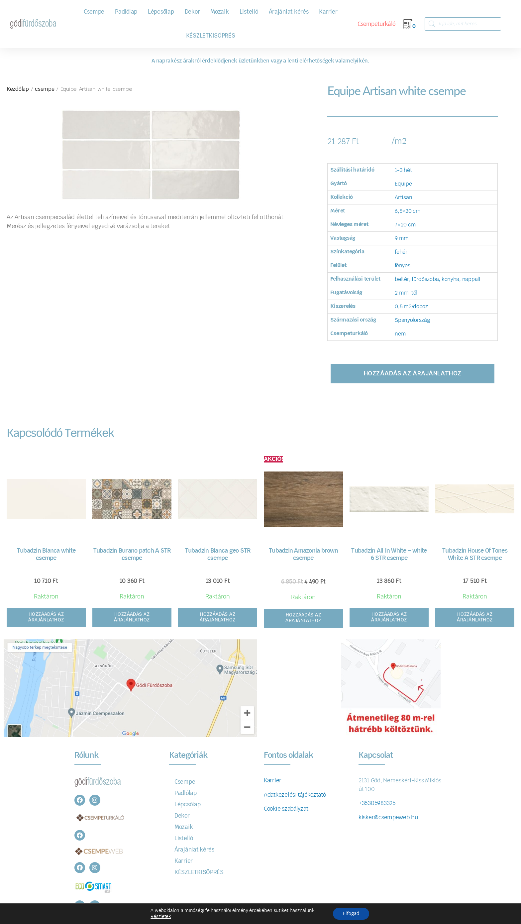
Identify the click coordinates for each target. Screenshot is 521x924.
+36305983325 (377, 803)
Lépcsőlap (161, 12)
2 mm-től (406, 293)
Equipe (403, 184)
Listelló (249, 12)
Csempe (94, 12)
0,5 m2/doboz (411, 306)
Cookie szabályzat (286, 809)
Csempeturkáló (376, 24)
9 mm (402, 238)
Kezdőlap (18, 89)
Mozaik (219, 12)
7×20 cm (405, 224)
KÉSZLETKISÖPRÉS (210, 36)
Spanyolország (412, 320)
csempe (44, 89)
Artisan (403, 197)
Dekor (192, 12)
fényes (402, 265)
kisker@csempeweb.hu (388, 817)
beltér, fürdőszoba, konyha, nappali (437, 279)
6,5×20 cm (408, 211)
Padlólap (126, 12)
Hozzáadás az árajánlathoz (413, 373)
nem (400, 333)
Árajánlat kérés (289, 12)
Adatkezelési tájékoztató (295, 795)
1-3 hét (403, 170)
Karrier (328, 12)
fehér (401, 252)
